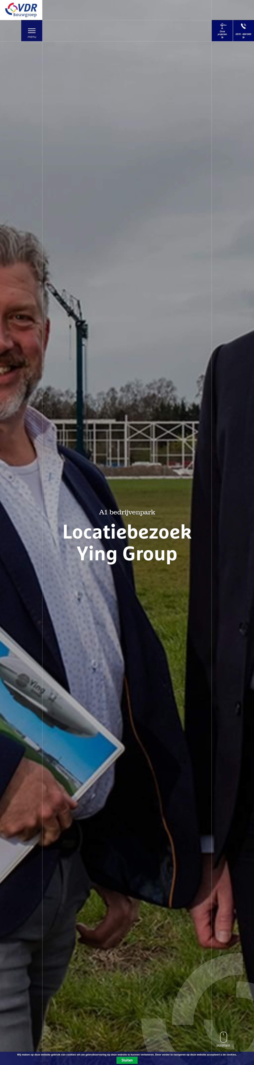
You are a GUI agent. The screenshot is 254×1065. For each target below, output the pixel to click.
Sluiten (127, 1060)
